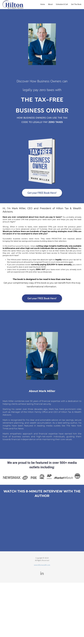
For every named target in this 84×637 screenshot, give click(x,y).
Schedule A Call (62, 4)
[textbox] (42, 392)
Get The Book (76, 4)
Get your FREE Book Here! (42, 192)
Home (42, 4)
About (50, 4)
